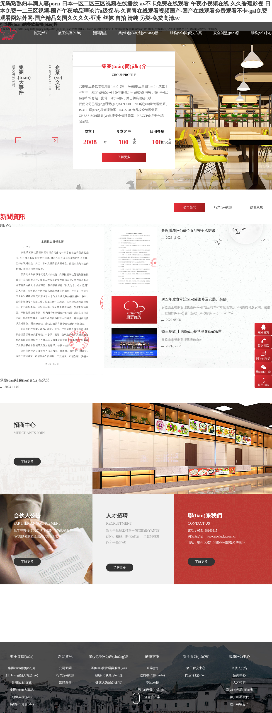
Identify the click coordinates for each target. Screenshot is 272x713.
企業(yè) (152, 694)
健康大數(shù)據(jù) (108, 708)
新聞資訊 (99, 33)
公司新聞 (65, 694)
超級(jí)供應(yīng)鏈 (108, 701)
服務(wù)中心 (261, 33)
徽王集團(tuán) (69, 33)
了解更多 (124, 157)
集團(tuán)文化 (22, 708)
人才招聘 (239, 708)
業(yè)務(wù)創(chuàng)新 (138, 33)
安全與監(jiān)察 (226, 33)
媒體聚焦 (65, 708)
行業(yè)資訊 (65, 701)
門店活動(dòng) (195, 701)
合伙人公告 (239, 694)
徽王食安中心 (195, 694)
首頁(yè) (40, 33)
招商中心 (239, 701)
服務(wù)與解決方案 (186, 33)
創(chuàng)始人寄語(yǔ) (21, 701)
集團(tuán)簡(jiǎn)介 (22, 694)
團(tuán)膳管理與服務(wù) (109, 694)
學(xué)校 (152, 708)
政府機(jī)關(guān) (152, 701)
